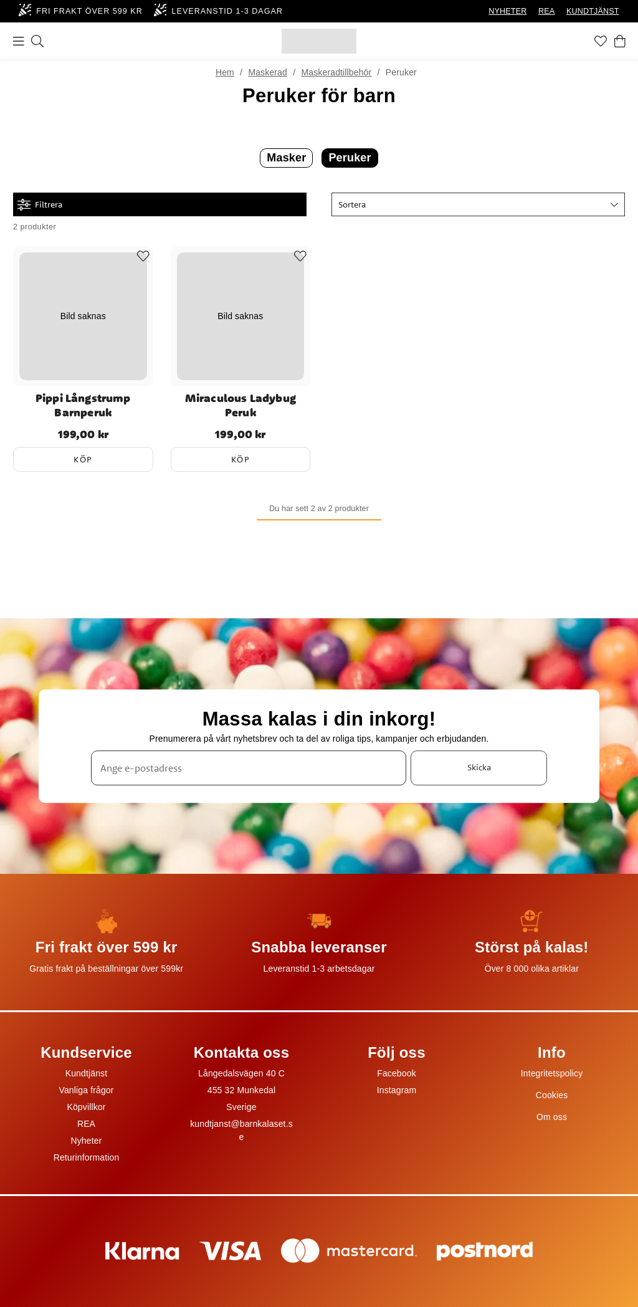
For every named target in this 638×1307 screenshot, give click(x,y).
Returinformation (87, 1157)
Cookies (552, 1095)
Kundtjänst (86, 1073)
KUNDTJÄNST (592, 11)
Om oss (551, 1117)
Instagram (397, 1090)
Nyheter (86, 1141)
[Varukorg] (620, 41)
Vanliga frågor (86, 1090)
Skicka (479, 767)
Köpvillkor (86, 1107)
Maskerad (267, 72)
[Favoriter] (600, 41)
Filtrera (39, 204)
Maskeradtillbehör (336, 72)
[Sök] (37, 41)
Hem (225, 72)
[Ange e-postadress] (248, 767)
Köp (83, 459)
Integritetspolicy (552, 1073)
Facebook (396, 1073)
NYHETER (507, 11)
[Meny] (18, 41)
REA (546, 11)
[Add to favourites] (143, 256)
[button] (478, 204)
